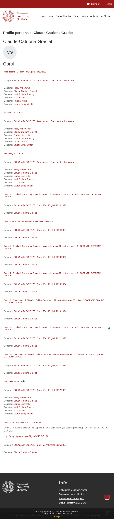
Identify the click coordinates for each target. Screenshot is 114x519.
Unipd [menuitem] (51, 16)
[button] (94, 4)
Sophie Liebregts (22, 135)
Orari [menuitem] (76, 16)
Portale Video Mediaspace (71, 498)
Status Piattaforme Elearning (73, 503)
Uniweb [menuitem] (84, 16)
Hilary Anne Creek (22, 88)
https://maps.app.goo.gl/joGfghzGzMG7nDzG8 (26, 436)
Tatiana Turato (20, 101)
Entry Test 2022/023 (13, 381)
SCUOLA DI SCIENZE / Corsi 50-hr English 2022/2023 (40, 338)
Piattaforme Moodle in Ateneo (73, 490)
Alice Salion (19, 97)
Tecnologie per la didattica (71, 494)
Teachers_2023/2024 (13, 112)
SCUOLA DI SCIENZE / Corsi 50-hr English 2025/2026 (40, 445)
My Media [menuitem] (105, 16)
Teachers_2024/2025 (13, 153)
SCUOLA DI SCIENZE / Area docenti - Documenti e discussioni (44, 80)
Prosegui (57, 516)
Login (109, 4)
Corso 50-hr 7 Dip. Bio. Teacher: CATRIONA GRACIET (28, 221)
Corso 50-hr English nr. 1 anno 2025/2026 (22, 422)
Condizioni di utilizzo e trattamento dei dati (57, 513)
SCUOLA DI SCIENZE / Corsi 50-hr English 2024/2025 (40, 205)
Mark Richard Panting (24, 94)
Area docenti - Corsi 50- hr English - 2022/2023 (25, 72)
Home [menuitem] (43, 16)
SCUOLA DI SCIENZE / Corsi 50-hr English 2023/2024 (40, 257)
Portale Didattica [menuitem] (63, 16)
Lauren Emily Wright (23, 104)
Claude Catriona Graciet (25, 91)
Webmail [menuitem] (94, 16)
